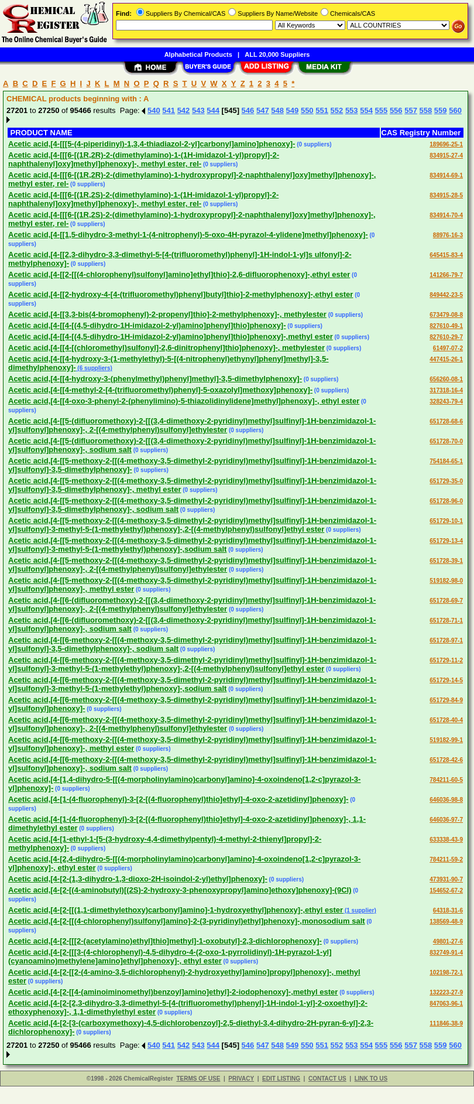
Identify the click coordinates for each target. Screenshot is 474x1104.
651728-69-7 (446, 600)
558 (426, 110)
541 (168, 110)
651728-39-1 (446, 561)
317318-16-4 (446, 390)
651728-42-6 (446, 760)
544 (213, 110)
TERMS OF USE (198, 1078)
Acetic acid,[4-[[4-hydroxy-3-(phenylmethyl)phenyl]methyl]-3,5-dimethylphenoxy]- (155, 378)
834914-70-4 (446, 215)
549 (292, 110)
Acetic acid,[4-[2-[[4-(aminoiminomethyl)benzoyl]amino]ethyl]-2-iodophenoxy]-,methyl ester (173, 991)
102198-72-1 (446, 972)
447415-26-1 (446, 359)
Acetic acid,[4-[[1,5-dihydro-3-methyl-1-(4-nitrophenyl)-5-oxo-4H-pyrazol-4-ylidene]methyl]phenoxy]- (188, 234)
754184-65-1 (446, 461)
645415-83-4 (446, 255)
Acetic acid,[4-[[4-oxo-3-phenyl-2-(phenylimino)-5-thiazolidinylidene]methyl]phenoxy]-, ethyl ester (183, 401)
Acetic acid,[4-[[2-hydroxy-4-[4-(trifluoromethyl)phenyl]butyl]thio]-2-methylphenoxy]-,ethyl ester (180, 294)
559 (440, 110)
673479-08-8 (446, 315)
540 (153, 110)
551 (321, 110)
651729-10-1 (446, 521)
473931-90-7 (446, 879)
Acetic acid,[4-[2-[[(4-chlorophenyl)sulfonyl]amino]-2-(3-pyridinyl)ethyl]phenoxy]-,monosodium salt (186, 921)
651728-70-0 (446, 441)
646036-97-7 (446, 819)
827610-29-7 (446, 337)
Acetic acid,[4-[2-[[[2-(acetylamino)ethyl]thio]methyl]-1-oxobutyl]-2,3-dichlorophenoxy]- (165, 940)
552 (337, 110)
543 (198, 110)
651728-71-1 (446, 620)
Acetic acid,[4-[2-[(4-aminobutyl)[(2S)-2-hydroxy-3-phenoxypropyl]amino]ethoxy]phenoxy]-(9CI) (180, 890)
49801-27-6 (448, 941)
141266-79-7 (446, 275)
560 (455, 110)
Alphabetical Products (198, 54)
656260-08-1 (446, 379)
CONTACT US (327, 1078)
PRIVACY (241, 1078)
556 (396, 110)
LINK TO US (371, 1078)
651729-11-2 (446, 660)
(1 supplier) (359, 910)
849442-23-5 (446, 295)
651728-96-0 (446, 501)
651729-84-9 (446, 700)
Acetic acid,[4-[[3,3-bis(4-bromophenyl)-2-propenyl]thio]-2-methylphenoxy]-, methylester (167, 314)
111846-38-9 (446, 1023)
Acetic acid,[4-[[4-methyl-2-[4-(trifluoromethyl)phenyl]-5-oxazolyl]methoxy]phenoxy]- (160, 389)
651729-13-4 (446, 541)
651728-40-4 (446, 720)
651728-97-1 (446, 640)
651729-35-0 (446, 481)
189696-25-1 (446, 144)
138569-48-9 (446, 921)
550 (307, 110)
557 (410, 110)
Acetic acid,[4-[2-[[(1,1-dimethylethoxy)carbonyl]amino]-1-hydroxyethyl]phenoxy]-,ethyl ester (175, 909)
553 (351, 110)
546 (248, 110)
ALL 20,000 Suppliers (277, 54)
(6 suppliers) (94, 368)
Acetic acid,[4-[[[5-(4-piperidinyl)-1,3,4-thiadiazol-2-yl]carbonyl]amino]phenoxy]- (151, 143)
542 (183, 110)
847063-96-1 (446, 1003)
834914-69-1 (446, 175)
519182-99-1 (446, 740)
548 (277, 110)
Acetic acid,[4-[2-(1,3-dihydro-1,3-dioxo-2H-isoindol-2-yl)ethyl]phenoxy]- (137, 878)
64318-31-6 (448, 910)
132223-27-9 (446, 992)
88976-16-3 (448, 235)
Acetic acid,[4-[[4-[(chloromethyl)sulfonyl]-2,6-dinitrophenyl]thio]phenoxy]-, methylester (166, 347)
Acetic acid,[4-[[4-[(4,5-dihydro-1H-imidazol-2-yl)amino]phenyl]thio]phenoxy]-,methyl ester (170, 336)
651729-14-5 (446, 680)
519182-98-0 (446, 580)
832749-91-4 (446, 952)
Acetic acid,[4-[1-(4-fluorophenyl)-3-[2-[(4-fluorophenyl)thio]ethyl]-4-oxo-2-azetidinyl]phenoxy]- (178, 799)
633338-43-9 (446, 839)
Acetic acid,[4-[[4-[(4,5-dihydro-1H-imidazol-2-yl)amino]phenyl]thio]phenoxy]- (147, 325)
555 (381, 110)
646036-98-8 (446, 800)
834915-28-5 (446, 195)
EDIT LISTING (281, 1078)
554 (366, 110)
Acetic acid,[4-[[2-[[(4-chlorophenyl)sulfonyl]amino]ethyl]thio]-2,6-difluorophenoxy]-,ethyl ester (179, 274)
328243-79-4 (446, 401)
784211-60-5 (446, 780)
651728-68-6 (446, 421)
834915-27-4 (446, 155)
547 (262, 110)
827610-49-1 (446, 326)
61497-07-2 (448, 348)
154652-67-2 (446, 890)
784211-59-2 (446, 859)
